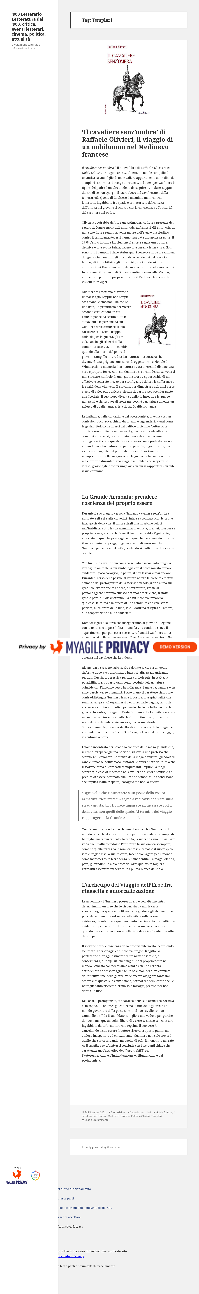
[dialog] (99, 1264)
